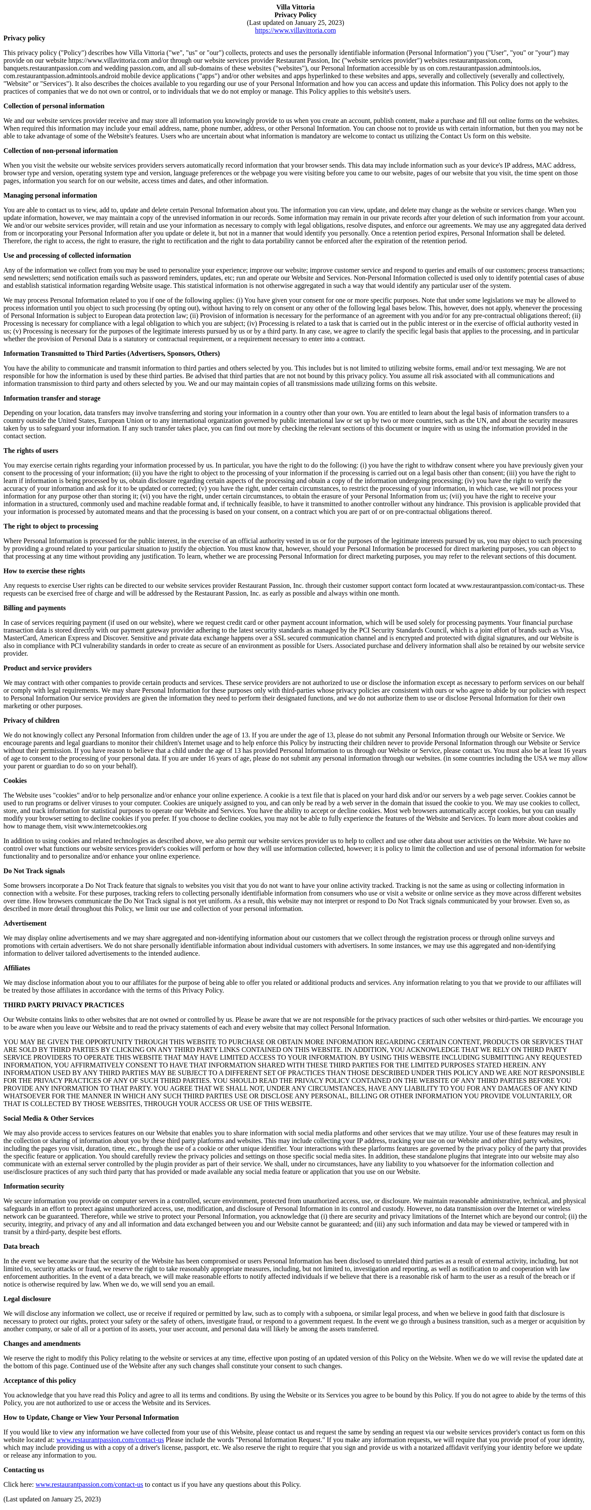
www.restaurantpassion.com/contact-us (110, 1439)
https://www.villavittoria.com (295, 30)
